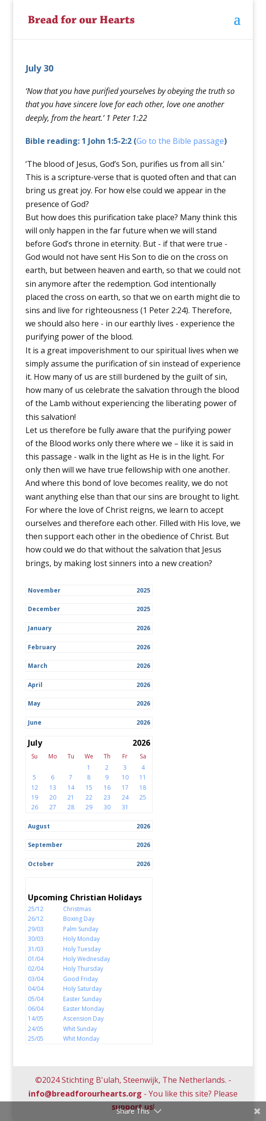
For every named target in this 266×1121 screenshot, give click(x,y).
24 (125, 797)
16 (107, 787)
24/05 (36, 1029)
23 (107, 797)
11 (142, 777)
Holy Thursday (83, 968)
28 (70, 807)
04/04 (36, 988)
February (42, 647)
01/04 (36, 959)
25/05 (36, 1038)
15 (89, 787)
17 (125, 787)
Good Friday (80, 979)
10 (125, 777)
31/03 (36, 949)
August (39, 826)
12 (34, 787)
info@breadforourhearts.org (85, 1093)
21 (70, 797)
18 (142, 787)
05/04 (36, 999)
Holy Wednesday (86, 959)
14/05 (36, 1018)
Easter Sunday (82, 999)
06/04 (36, 1009)
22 (89, 797)
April (35, 685)
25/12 (36, 909)
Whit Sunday (80, 1029)
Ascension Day (83, 1018)
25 (142, 797)
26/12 (36, 919)
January (40, 628)
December (44, 609)
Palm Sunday (80, 929)
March (37, 666)
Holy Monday (81, 939)
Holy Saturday (82, 988)
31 (125, 807)
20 (52, 797)
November (44, 590)
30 (107, 807)
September (45, 845)
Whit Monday (81, 1038)
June (35, 722)
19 (34, 797)
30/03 (36, 939)
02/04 (36, 968)
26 (34, 807)
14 (70, 787)
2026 (143, 628)
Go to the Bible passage (180, 141)
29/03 (36, 929)
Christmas (77, 909)
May (34, 703)
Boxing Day (78, 919)
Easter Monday (83, 1009)
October (41, 864)
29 (89, 807)
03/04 (36, 979)
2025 (143, 590)
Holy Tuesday (82, 949)
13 (52, 787)
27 (52, 807)
